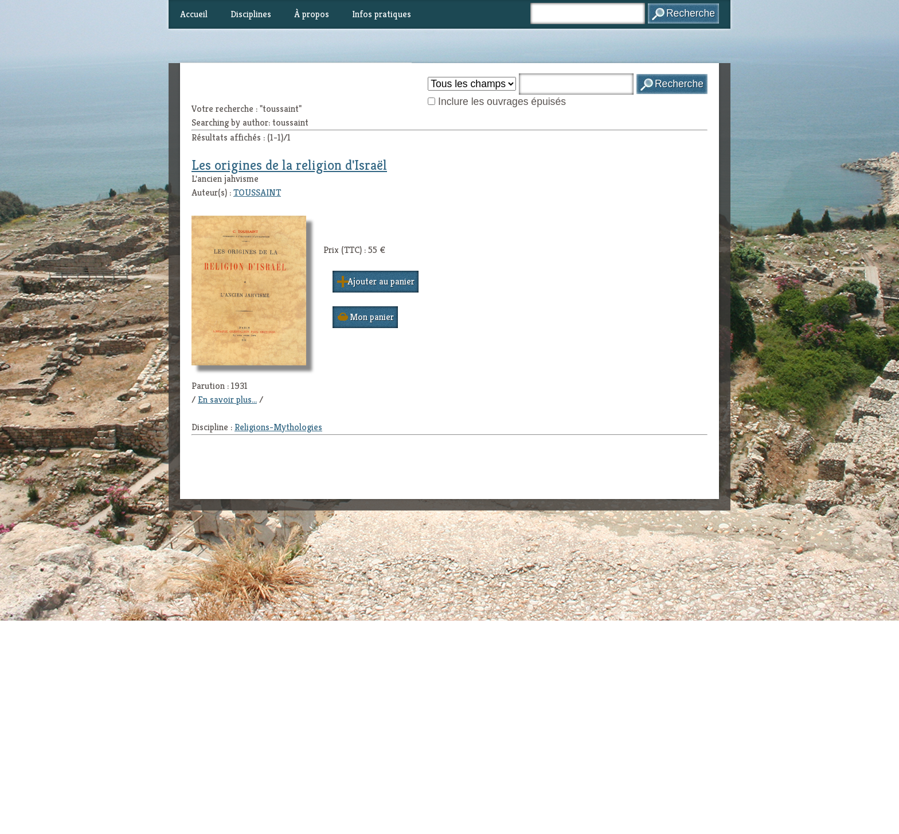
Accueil (194, 14)
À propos (311, 14)
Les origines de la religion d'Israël (289, 165)
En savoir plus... (227, 399)
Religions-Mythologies (278, 427)
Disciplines (250, 14)
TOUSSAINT (257, 192)
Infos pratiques (381, 14)
